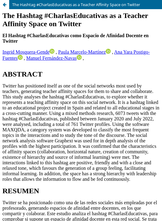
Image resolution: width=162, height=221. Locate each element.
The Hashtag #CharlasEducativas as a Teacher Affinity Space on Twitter (76, 4)
